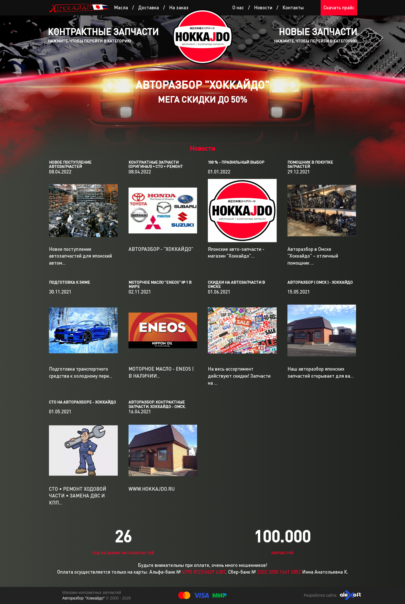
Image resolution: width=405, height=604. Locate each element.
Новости (263, 7)
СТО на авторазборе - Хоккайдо (82, 402)
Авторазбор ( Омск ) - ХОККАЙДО (320, 282)
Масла (121, 7)
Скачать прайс (338, 7)
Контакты (293, 7)
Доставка (148, 7)
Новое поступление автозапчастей (70, 164)
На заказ (178, 7)
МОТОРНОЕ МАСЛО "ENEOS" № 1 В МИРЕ (160, 284)
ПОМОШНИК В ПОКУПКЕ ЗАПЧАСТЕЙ (310, 164)
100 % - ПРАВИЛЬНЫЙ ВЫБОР (236, 162)
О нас (238, 7)
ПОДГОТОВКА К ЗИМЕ (69, 282)
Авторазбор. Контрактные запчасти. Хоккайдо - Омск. (157, 404)
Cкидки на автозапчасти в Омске (236, 284)
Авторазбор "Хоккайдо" (84, 598)
